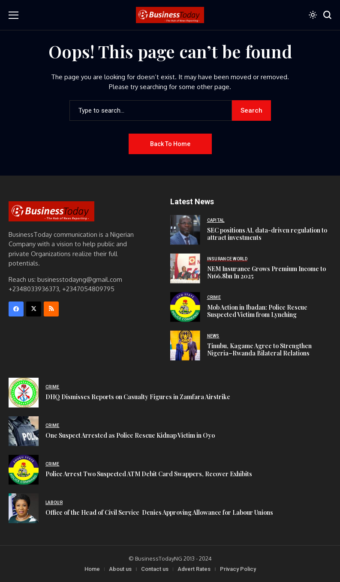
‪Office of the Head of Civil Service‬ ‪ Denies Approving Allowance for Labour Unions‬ (159, 512)
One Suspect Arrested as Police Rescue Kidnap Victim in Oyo (130, 435)
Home (92, 569)
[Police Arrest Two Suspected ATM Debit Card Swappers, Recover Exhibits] (24, 470)
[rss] (51, 308)
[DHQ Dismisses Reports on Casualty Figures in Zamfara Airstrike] (24, 393)
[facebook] (16, 308)
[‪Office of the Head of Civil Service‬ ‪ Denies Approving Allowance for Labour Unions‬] (24, 508)
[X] (33, 308)
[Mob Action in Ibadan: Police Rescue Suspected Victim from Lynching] (185, 307)
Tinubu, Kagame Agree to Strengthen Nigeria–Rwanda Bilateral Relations (259, 349)
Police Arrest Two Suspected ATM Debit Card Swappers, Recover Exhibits (148, 474)
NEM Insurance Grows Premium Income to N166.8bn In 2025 (266, 272)
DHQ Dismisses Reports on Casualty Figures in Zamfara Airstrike (137, 397)
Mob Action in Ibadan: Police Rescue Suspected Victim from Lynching (257, 311)
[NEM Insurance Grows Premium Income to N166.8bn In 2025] (185, 269)
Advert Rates (194, 569)
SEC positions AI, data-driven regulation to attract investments (267, 234)
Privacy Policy (238, 569)
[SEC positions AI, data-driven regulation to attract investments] (185, 230)
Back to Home (170, 143)
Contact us (154, 569)
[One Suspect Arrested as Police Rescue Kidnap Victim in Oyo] (24, 431)
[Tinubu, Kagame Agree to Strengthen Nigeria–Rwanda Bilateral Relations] (185, 346)
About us (120, 569)
